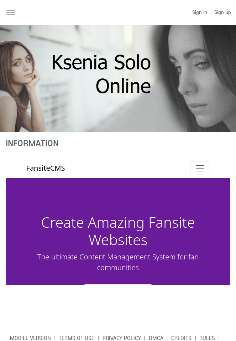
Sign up (222, 12)
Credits (181, 338)
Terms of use (76, 338)
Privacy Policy (122, 338)
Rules (207, 338)
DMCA (156, 338)
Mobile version (30, 338)
